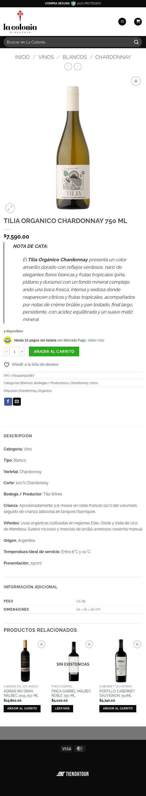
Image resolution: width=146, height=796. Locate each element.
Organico (45, 391)
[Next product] (68, 66)
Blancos (75, 57)
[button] (122, 22)
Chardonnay (113, 57)
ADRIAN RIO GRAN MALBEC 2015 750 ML (21, 693)
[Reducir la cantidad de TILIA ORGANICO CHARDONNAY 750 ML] (6, 351)
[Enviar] (136, 42)
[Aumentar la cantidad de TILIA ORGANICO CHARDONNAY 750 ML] (22, 351)
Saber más (96, 340)
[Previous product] (77, 66)
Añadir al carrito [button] (22, 708)
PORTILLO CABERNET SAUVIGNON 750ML (117, 693)
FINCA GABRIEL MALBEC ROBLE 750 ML (71, 693)
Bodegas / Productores (51, 383)
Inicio (22, 57)
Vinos (46, 57)
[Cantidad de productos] (14, 351)
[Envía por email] (17, 402)
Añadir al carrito (54, 351)
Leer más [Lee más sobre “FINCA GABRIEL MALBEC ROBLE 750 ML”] (62, 708)
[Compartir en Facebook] (8, 402)
